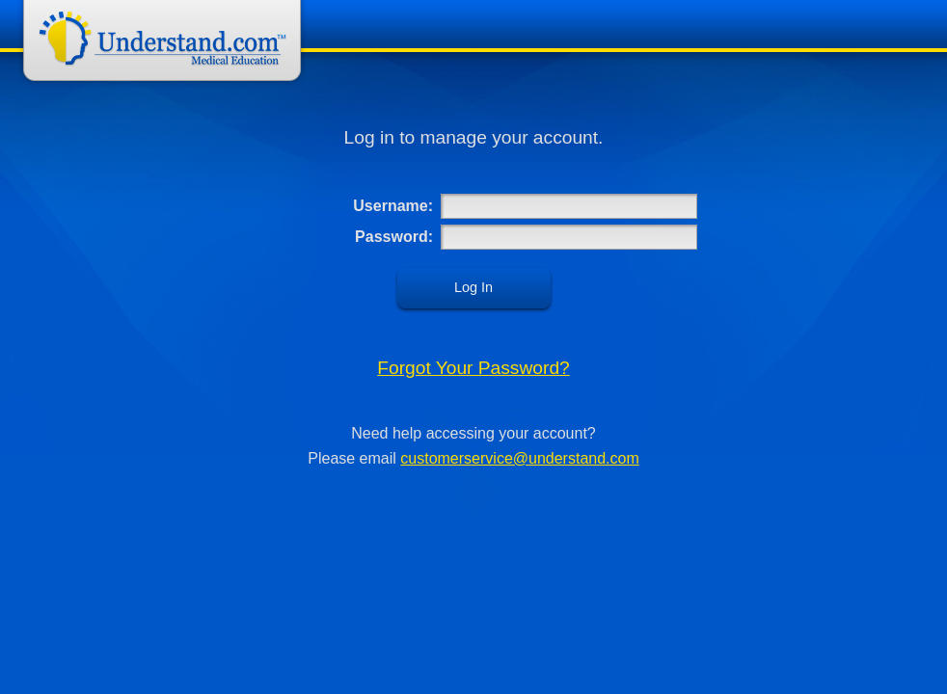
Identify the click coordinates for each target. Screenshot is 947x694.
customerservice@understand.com (519, 458)
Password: (394, 236)
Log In (473, 287)
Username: (393, 206)
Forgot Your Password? (473, 368)
